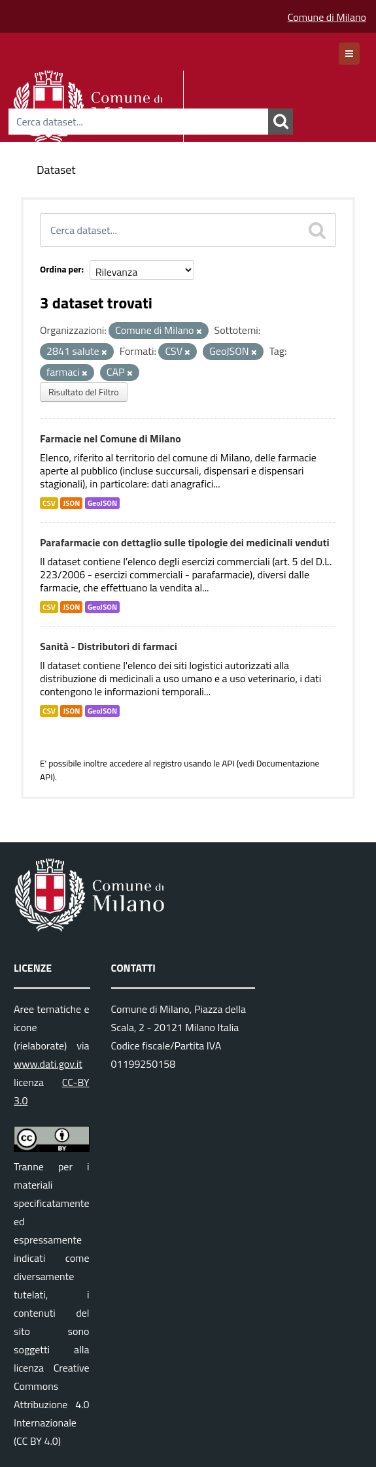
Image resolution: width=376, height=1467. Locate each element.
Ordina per (61, 269)
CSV (49, 503)
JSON (71, 503)
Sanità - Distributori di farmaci (108, 646)
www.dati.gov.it (48, 1064)
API (228, 763)
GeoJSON (102, 503)
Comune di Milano (327, 17)
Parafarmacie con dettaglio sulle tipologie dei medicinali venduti (185, 542)
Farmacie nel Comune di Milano (110, 438)
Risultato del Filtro (83, 392)
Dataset (56, 169)
